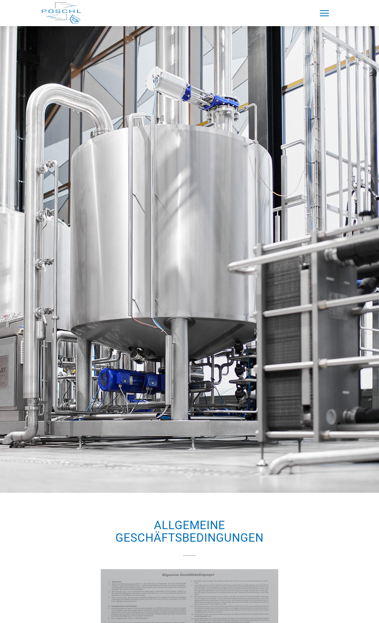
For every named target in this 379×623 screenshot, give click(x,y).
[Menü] (324, 13)
